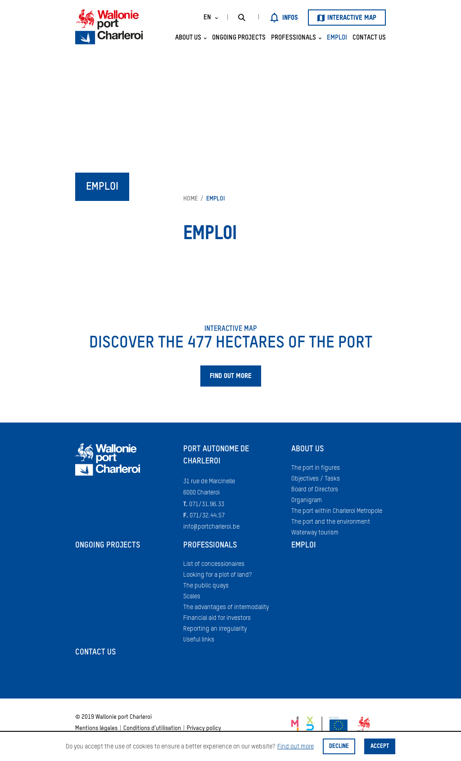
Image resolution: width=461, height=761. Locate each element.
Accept (380, 746)
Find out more (295, 746)
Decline (339, 746)
